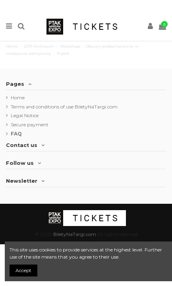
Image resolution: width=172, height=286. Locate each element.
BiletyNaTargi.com (74, 234)
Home (18, 97)
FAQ (16, 134)
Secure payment (29, 125)
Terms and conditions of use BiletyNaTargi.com (64, 107)
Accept (23, 270)
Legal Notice (25, 115)
